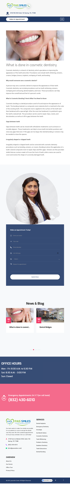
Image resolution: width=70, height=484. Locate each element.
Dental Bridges (46, 327)
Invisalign (39, 430)
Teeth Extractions (41, 449)
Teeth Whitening (41, 440)
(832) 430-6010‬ (12, 445)
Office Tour (9, 468)
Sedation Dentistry (41, 446)
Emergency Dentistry (42, 427)
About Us (8, 461)
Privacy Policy (10, 471)
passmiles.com (47, 481)
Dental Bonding (40, 452)
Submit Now (35, 277)
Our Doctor (9, 465)
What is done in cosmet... (19, 327)
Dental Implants (41, 424)
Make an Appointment (17, 20)
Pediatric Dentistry (41, 443)
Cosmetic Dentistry (42, 436)
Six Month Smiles (41, 433)
